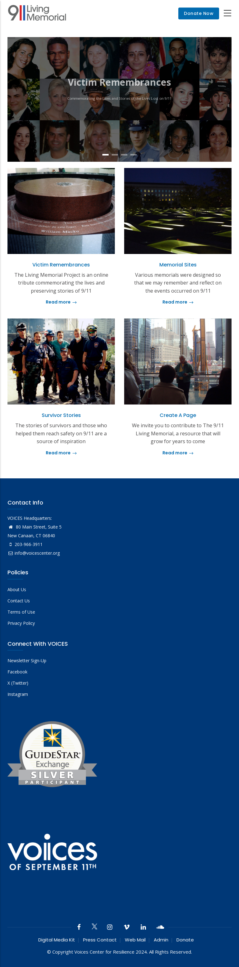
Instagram (17, 694)
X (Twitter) (17, 683)
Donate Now (198, 13)
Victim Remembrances (61, 264)
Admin (161, 939)
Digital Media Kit (56, 939)
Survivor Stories (61, 415)
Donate (185, 939)
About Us (16, 589)
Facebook (17, 672)
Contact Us (18, 601)
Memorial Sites (178, 264)
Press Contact (100, 939)
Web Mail (135, 939)
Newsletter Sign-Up (26, 660)
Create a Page (178, 415)
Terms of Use (21, 612)
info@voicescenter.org (33, 553)
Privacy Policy (21, 623)
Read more (61, 302)
